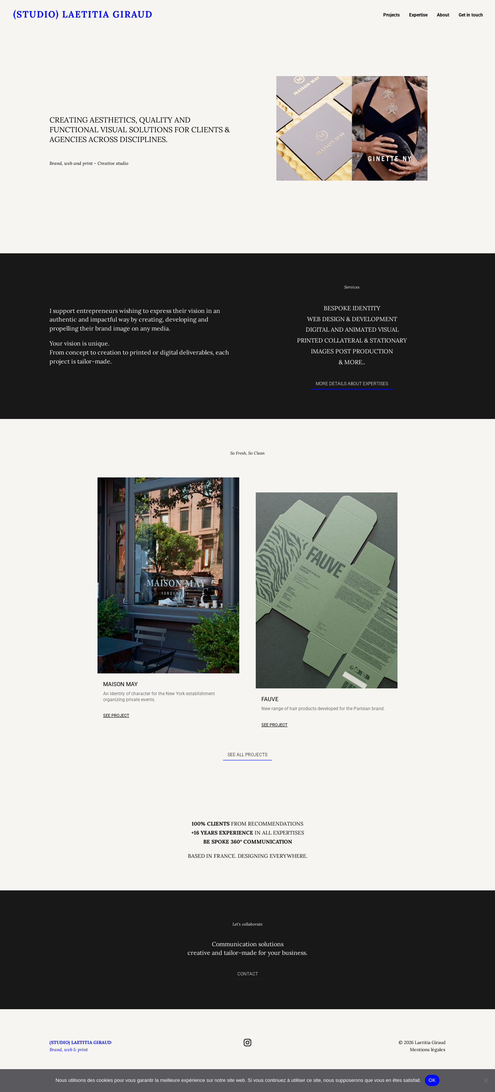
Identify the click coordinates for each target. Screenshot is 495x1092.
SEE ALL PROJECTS (247, 763)
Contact (247, 983)
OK (432, 1080)
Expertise (418, 15)
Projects (391, 15)
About (443, 15)
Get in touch (471, 15)
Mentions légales (428, 1059)
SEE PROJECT (116, 725)
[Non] (485, 1080)
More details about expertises (352, 393)
